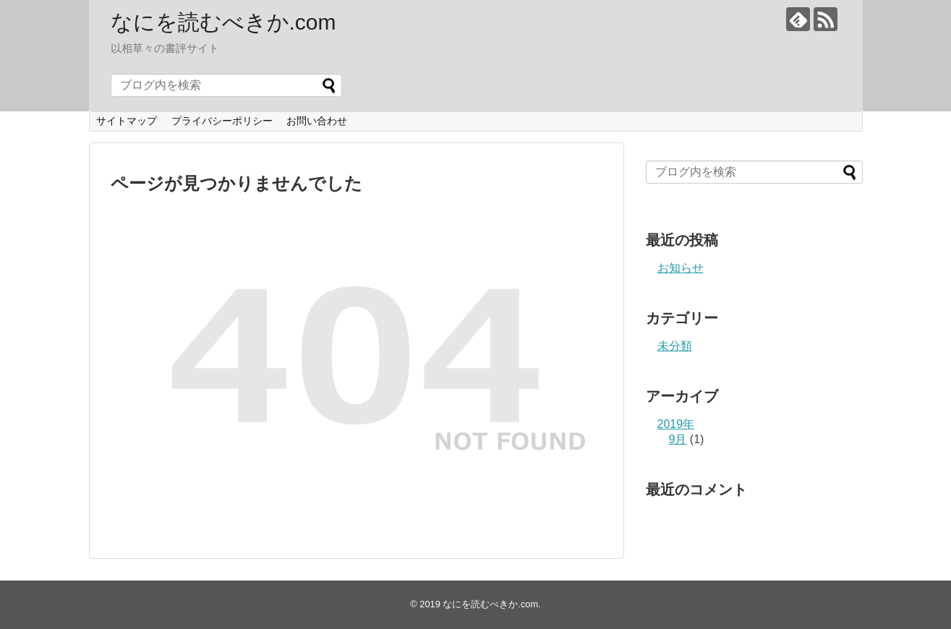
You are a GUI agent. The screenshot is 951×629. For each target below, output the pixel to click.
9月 (678, 439)
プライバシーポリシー (222, 121)
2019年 (676, 424)
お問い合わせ (316, 121)
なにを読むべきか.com (223, 22)
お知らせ (680, 268)
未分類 (674, 346)
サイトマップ (126, 121)
